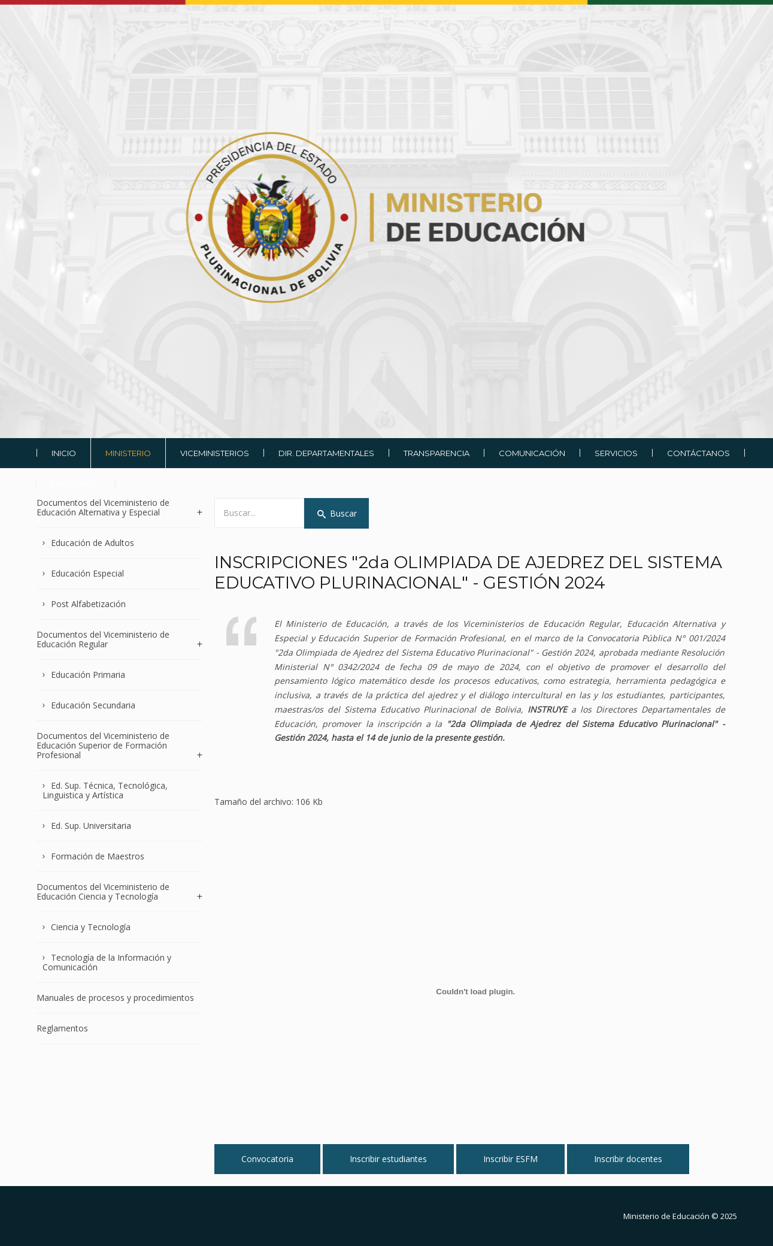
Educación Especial (87, 573)
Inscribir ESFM (510, 1158)
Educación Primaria (88, 674)
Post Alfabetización (88, 604)
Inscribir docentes (628, 1158)
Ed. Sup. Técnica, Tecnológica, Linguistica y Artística (105, 790)
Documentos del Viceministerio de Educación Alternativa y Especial (103, 508)
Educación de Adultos (92, 542)
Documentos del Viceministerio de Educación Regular (103, 639)
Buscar (336, 513)
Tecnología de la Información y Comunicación (107, 962)
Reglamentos (62, 1028)
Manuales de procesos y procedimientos (115, 997)
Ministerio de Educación (666, 1216)
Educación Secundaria (93, 705)
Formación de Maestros (97, 856)
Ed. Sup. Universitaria (91, 825)
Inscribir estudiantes (388, 1158)
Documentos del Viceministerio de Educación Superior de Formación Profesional (103, 745)
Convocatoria (267, 1158)
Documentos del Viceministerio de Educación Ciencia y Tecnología (103, 891)
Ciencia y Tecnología (91, 927)
